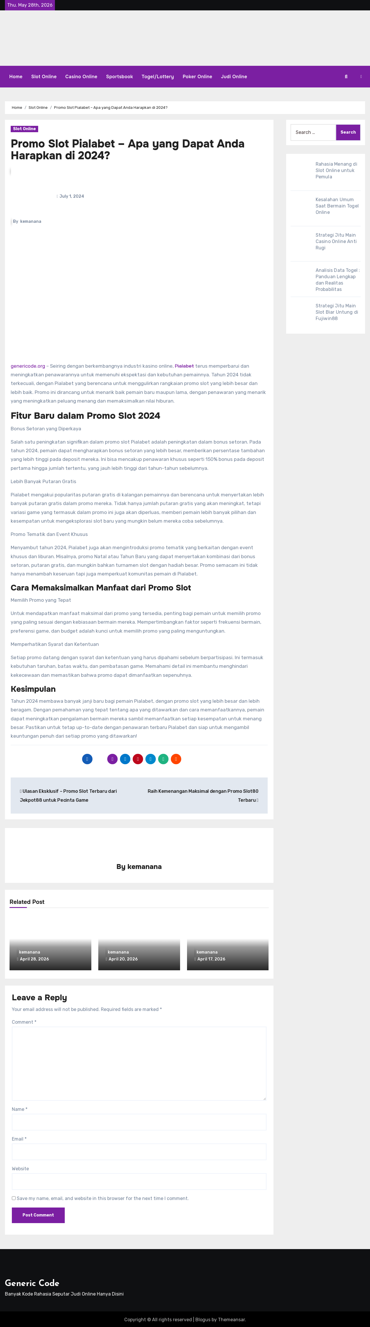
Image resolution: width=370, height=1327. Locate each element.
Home (16, 77)
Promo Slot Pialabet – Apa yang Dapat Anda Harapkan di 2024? (128, 150)
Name (19, 1108)
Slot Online (44, 77)
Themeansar (231, 1318)
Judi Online (234, 77)
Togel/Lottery (158, 77)
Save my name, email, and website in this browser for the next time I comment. (103, 1197)
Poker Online (197, 77)
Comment (24, 1021)
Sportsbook (119, 77)
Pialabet (184, 366)
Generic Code (32, 1282)
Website (20, 1167)
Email (19, 1138)
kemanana (30, 221)
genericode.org (28, 366)
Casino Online (81, 77)
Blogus (202, 1318)
